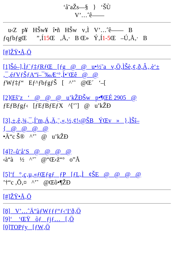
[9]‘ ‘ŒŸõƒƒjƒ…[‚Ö (38, 219)
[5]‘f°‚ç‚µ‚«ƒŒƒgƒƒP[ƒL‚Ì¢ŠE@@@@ (72, 174)
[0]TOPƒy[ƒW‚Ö (26, 227)
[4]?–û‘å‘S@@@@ (37, 151)
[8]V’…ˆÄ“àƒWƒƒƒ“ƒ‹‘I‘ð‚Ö (42, 211)
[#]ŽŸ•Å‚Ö (17, 52)
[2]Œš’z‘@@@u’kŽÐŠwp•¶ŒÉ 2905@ (70, 97)
